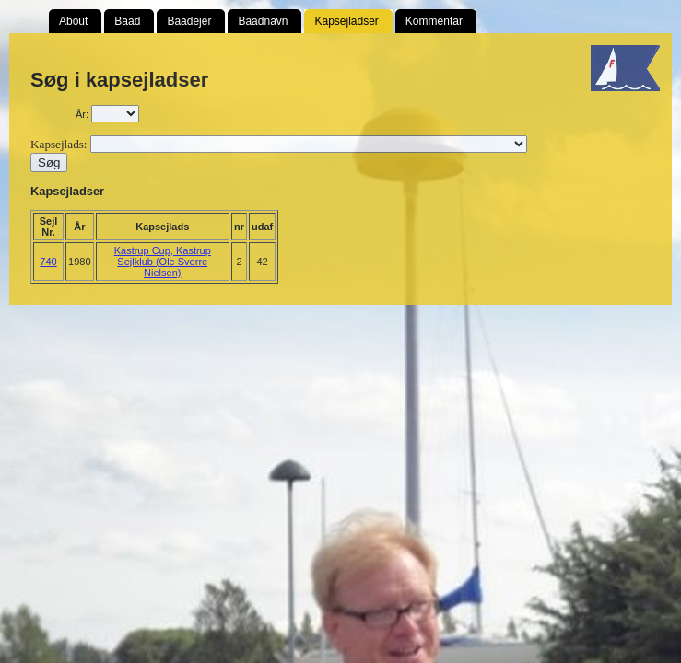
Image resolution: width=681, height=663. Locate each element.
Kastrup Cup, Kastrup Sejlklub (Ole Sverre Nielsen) (162, 261)
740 (48, 261)
